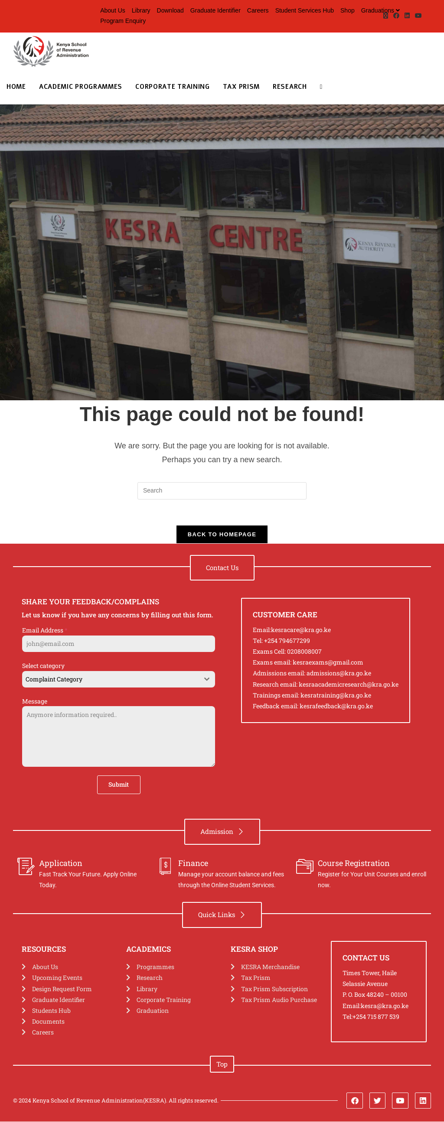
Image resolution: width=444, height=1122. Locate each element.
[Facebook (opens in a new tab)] (396, 16)
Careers (258, 10)
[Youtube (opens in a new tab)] (417, 16)
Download (170, 10)
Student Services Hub (304, 10)
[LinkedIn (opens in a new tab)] (407, 16)
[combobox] (118, 679)
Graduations (381, 10)
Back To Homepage (222, 535)
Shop (347, 10)
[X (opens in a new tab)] (386, 16)
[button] (222, 568)
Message (34, 701)
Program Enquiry (123, 20)
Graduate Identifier (215, 10)
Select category (43, 666)
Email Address (45, 630)
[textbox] (110, 679)
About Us (112, 10)
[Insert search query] (222, 490)
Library (141, 10)
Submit (118, 785)
